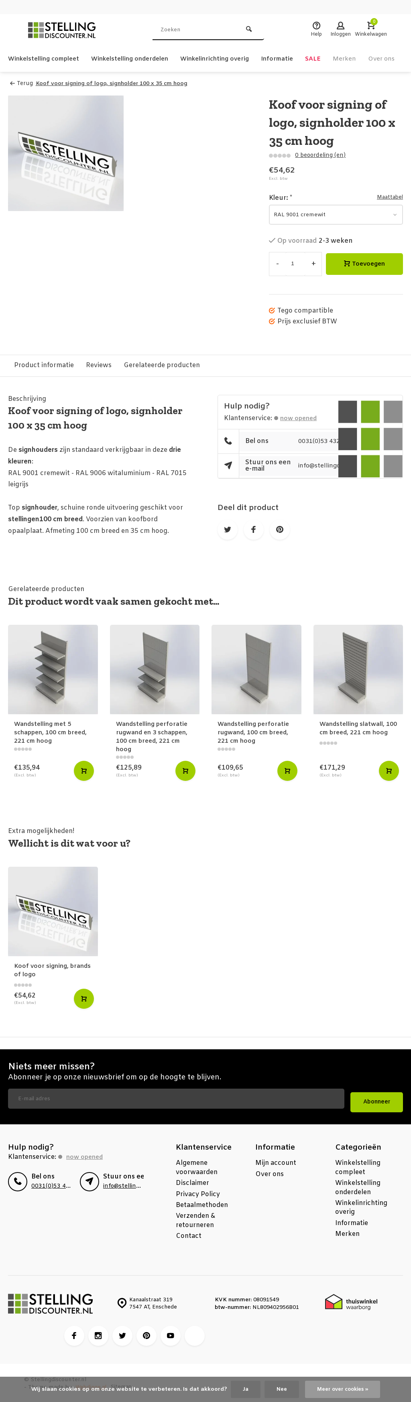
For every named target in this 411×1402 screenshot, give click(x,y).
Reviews (99, 365)
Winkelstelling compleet (46, 59)
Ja (242, 1389)
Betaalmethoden (202, 1204)
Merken (368, 59)
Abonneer (376, 1101)
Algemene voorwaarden (197, 1166)
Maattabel (388, 197)
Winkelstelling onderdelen (140, 59)
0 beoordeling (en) (319, 155)
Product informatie (44, 365)
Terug (21, 83)
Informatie (299, 59)
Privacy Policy (198, 1193)
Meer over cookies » (343, 1389)
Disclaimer (192, 1182)
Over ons (269, 1173)
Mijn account (275, 1162)
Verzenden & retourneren (195, 1219)
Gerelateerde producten (162, 365)
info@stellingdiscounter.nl (138, 1185)
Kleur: (280, 197)
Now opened (300, 418)
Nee (278, 1389)
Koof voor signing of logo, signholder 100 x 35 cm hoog (114, 83)
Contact (188, 1235)
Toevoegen (364, 264)
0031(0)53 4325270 (329, 441)
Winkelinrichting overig (232, 59)
